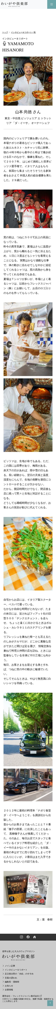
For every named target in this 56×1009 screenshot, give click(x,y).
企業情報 (7, 989)
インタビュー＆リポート (14, 970)
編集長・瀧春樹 (10, 982)
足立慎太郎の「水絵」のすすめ (17, 974)
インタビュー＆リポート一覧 (23, 32)
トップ (5, 32)
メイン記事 (8, 966)
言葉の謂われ (9, 978)
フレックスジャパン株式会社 (27, 996)
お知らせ (7, 986)
